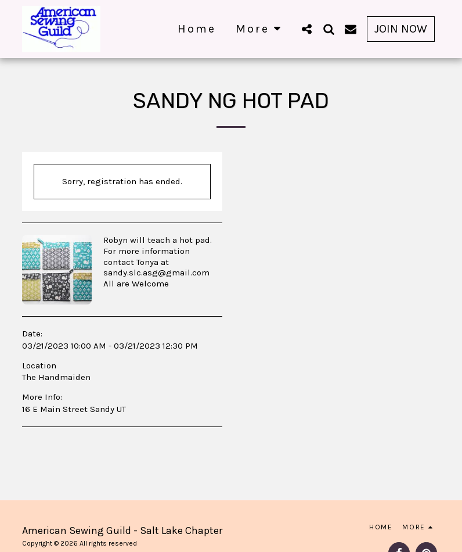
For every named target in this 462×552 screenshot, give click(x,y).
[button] (306, 29)
